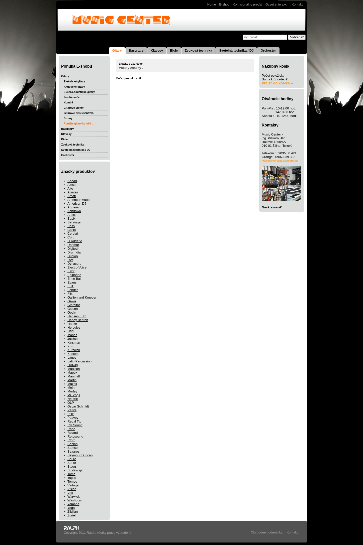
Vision (71, 489)
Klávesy (157, 50)
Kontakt (297, 4)
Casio (71, 230)
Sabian (72, 444)
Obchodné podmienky (266, 532)
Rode (71, 429)
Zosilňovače (72, 97)
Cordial (72, 233)
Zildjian (72, 511)
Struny (68, 118)
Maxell (72, 384)
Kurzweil (73, 350)
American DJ (76, 203)
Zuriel (71, 515)
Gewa (71, 301)
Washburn (74, 500)
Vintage (72, 485)
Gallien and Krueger (82, 297)
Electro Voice (76, 267)
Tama (71, 474)
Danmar (73, 245)
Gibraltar (73, 305)
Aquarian (73, 207)
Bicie (174, 50)
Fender (72, 290)
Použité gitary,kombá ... (79, 123)
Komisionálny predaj (247, 4)
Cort (70, 237)
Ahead (72, 181)
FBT (70, 286)
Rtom (71, 440)
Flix (69, 294)
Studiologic (75, 470)
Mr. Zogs (73, 395)
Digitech (73, 248)
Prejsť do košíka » (277, 83)
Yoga (71, 508)
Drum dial (74, 252)
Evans (71, 282)
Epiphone (74, 275)
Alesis (71, 185)
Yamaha (73, 504)
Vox (70, 493)
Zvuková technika (198, 50)
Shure (71, 459)
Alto (70, 188)
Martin (71, 380)
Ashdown (74, 211)
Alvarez (72, 192)
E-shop (224, 4)
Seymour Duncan (80, 455)
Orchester (268, 50)
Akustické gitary (74, 86)
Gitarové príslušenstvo (79, 112)
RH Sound (74, 425)
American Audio (78, 200)
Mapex (72, 372)
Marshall (73, 376)
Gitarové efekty (73, 107)
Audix (71, 215)
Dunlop (72, 256)
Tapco (71, 478)
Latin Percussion (79, 361)
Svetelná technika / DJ (236, 50)
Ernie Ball (74, 279)
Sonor (71, 463)
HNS (70, 331)
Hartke (72, 324)
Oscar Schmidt (78, 406)
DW (70, 260)
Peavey (72, 418)
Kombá (68, 102)
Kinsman (73, 342)
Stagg (71, 466)
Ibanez (72, 335)
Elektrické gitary (74, 81)
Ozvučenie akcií (277, 4)
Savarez (73, 451)
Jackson (73, 339)
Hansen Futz (76, 316)
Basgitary (136, 50)
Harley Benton (77, 320)
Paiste (71, 410)
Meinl (71, 387)
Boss (71, 226)
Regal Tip (74, 421)
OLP (70, 402)
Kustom (72, 354)
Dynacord (74, 263)
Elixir (70, 271)
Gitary (117, 50)
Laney (71, 357)
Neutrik (72, 399)
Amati (71, 196)
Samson (73, 448)
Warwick (73, 496)
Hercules (73, 327)
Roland (72, 433)
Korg (70, 346)
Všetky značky (130, 68)
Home (211, 4)
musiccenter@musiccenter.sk (280, 160)
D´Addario (74, 241)
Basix (71, 218)
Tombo (72, 481)
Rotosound (75, 436)
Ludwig (72, 365)
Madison (73, 369)
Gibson (72, 309)
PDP (70, 414)
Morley (72, 391)
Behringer (74, 222)
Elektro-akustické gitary (79, 91)
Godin (71, 312)
